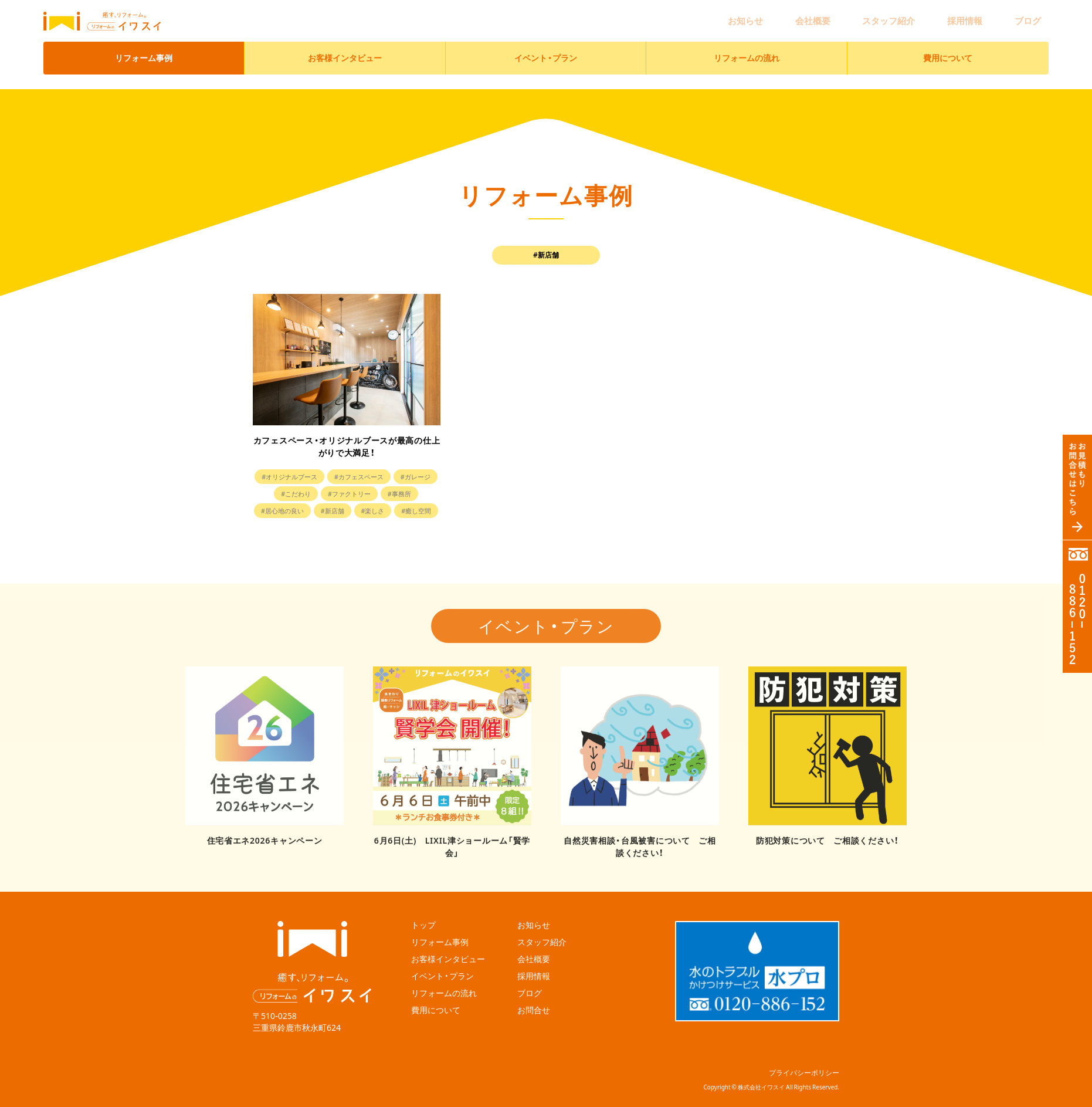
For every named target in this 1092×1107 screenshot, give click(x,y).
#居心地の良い (346, 510)
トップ (423, 907)
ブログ (1036, 15)
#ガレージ (285, 493)
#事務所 (289, 510)
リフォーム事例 (143, 46)
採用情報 (990, 15)
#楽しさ (320, 528)
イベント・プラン (545, 46)
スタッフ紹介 (931, 15)
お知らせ (822, 15)
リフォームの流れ (746, 46)
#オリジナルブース (309, 476)
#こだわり (339, 493)
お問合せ (533, 992)
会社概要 (872, 15)
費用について (947, 46)
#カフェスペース (387, 476)
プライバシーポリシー (804, 1057)
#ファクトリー (399, 493)
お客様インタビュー (345, 46)
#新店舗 (403, 510)
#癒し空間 (369, 528)
